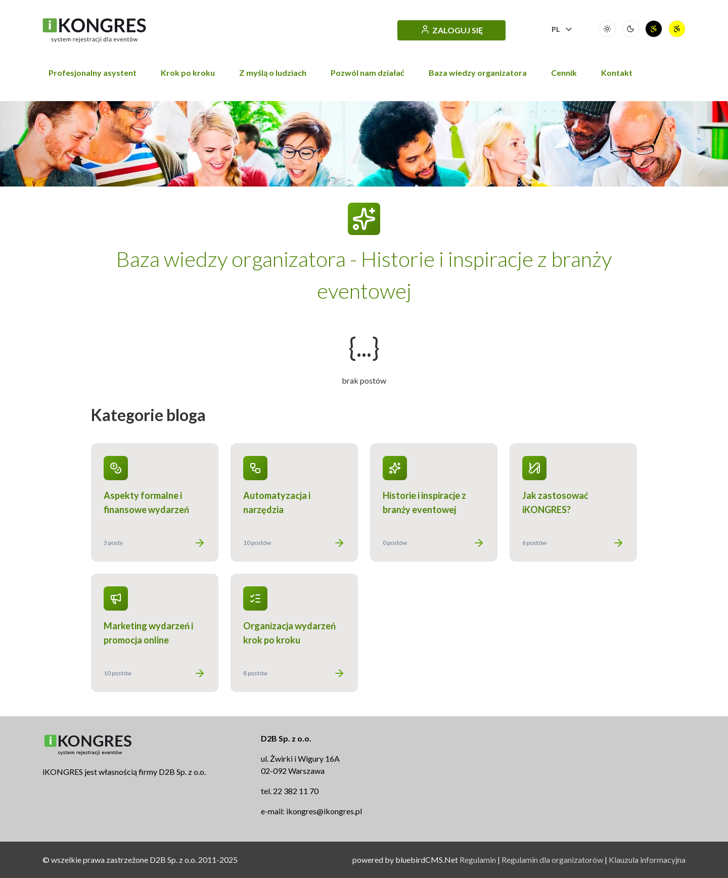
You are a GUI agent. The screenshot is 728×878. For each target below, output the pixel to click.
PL (563, 29)
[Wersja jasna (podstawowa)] (607, 28)
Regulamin (478, 859)
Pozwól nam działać (367, 72)
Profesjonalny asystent (92, 72)
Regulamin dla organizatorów (552, 859)
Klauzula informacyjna (647, 859)
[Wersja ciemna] (630, 28)
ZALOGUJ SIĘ (451, 29)
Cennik (564, 72)
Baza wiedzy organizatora (478, 72)
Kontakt (616, 72)
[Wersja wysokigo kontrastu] (653, 28)
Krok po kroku (188, 72)
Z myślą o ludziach (272, 72)
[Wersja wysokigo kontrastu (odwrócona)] (677, 28)
